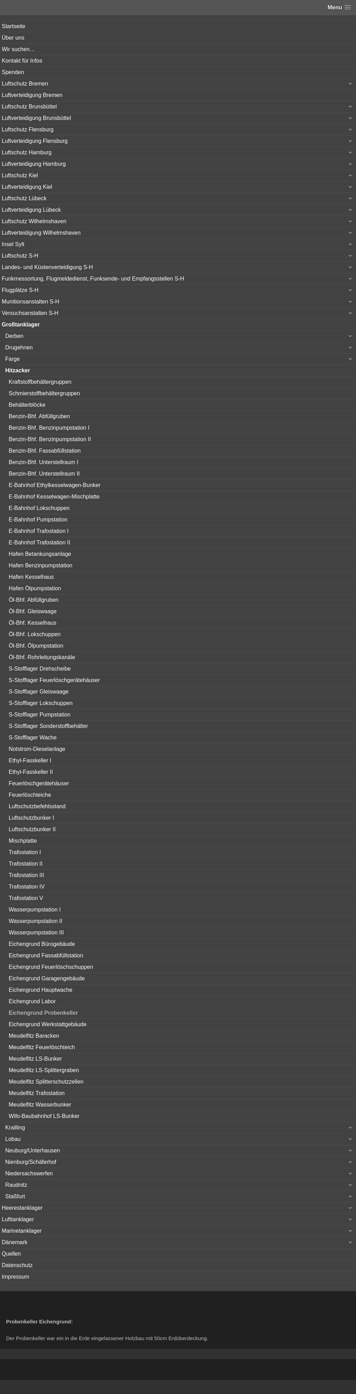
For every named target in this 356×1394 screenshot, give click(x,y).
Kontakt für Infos (22, 61)
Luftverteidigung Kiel (27, 187)
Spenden (13, 72)
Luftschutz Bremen (25, 84)
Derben (14, 336)
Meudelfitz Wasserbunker (40, 1105)
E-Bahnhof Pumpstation (38, 519)
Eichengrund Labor (32, 1001)
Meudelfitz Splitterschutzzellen (46, 1082)
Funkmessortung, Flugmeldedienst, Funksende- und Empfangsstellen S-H (93, 279)
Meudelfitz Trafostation (37, 1093)
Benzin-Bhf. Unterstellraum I (43, 462)
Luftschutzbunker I (31, 818)
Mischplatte (23, 841)
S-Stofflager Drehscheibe (40, 669)
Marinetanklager (22, 1231)
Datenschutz (17, 1265)
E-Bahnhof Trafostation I (39, 531)
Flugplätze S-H (20, 290)
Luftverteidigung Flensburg (34, 141)
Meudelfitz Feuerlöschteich (42, 1047)
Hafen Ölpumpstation (35, 588)
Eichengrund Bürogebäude (42, 944)
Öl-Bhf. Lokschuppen (34, 634)
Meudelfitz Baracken (34, 1036)
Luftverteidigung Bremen (32, 95)
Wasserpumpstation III (36, 932)
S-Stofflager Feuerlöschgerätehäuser (54, 680)
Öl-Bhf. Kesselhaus (32, 623)
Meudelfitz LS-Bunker (35, 1059)
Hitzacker (17, 370)
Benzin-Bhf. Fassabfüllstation (45, 451)
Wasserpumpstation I (35, 910)
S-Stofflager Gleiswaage (38, 692)
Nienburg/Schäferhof (30, 1162)
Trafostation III (26, 875)
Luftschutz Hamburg (26, 152)
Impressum (15, 1277)
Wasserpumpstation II (35, 921)
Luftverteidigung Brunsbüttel (36, 118)
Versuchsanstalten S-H (30, 313)
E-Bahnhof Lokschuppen (39, 508)
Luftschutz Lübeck (24, 198)
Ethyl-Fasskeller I (30, 760)
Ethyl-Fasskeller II (31, 772)
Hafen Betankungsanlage (40, 554)
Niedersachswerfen (29, 1173)
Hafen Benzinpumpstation (40, 565)
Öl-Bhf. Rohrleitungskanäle (42, 657)
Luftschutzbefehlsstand (37, 806)
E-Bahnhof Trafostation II (39, 542)
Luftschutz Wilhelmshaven (34, 221)
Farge (12, 359)
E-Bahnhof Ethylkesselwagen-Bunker (54, 485)
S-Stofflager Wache (33, 737)
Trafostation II (25, 864)
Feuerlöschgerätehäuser (39, 783)
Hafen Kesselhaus (31, 577)
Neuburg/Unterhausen (32, 1150)
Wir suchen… (18, 49)
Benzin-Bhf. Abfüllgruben (39, 416)
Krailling (15, 1127)
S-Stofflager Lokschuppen (41, 703)
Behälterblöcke (27, 405)
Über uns (13, 38)
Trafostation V (26, 898)
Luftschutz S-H (20, 256)
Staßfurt (15, 1196)
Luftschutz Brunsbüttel (29, 107)
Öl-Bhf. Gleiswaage (33, 611)
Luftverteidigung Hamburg (34, 164)
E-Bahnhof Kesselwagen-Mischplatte (54, 497)
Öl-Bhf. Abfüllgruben (33, 600)
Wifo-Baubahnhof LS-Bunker (44, 1116)
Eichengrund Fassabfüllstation (46, 955)
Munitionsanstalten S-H (30, 302)
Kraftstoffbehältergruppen (40, 382)
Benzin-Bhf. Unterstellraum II (44, 474)
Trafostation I (25, 852)
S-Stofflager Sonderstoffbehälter (48, 726)
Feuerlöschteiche (30, 795)
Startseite (13, 26)
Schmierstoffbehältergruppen (44, 393)
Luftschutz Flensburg (28, 129)
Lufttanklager (18, 1219)
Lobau (13, 1139)
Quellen (11, 1254)
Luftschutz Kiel (20, 175)
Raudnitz (16, 1185)
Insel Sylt (13, 244)
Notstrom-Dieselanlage (37, 749)
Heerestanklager (22, 1208)
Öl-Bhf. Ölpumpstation (36, 646)
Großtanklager (21, 324)
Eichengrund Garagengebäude (47, 978)
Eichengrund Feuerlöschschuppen (51, 967)
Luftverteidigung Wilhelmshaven (41, 233)
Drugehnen (19, 347)
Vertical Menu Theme (192, 1387)
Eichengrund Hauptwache (40, 990)
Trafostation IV (26, 887)
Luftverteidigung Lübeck (31, 210)
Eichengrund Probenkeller (43, 1013)
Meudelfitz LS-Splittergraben (44, 1070)
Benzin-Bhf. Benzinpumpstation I (49, 428)
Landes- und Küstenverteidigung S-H (47, 267)
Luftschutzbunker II (32, 829)
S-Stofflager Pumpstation (40, 715)
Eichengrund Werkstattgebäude (48, 1024)
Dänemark (14, 1242)
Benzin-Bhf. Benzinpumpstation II (50, 439)
